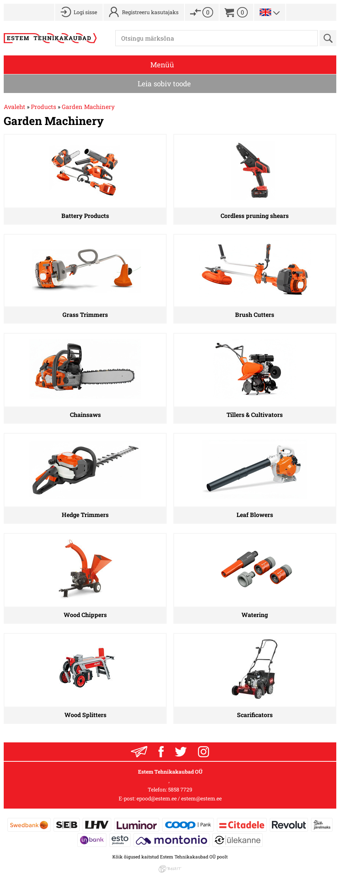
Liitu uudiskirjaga (139, 751)
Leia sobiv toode (164, 83)
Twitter (181, 752)
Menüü (162, 64)
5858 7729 (180, 789)
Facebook (161, 751)
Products (43, 106)
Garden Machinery (88, 106)
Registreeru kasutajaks (150, 12)
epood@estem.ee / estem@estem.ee (179, 798)
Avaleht (14, 106)
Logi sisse (85, 12)
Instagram (203, 751)
